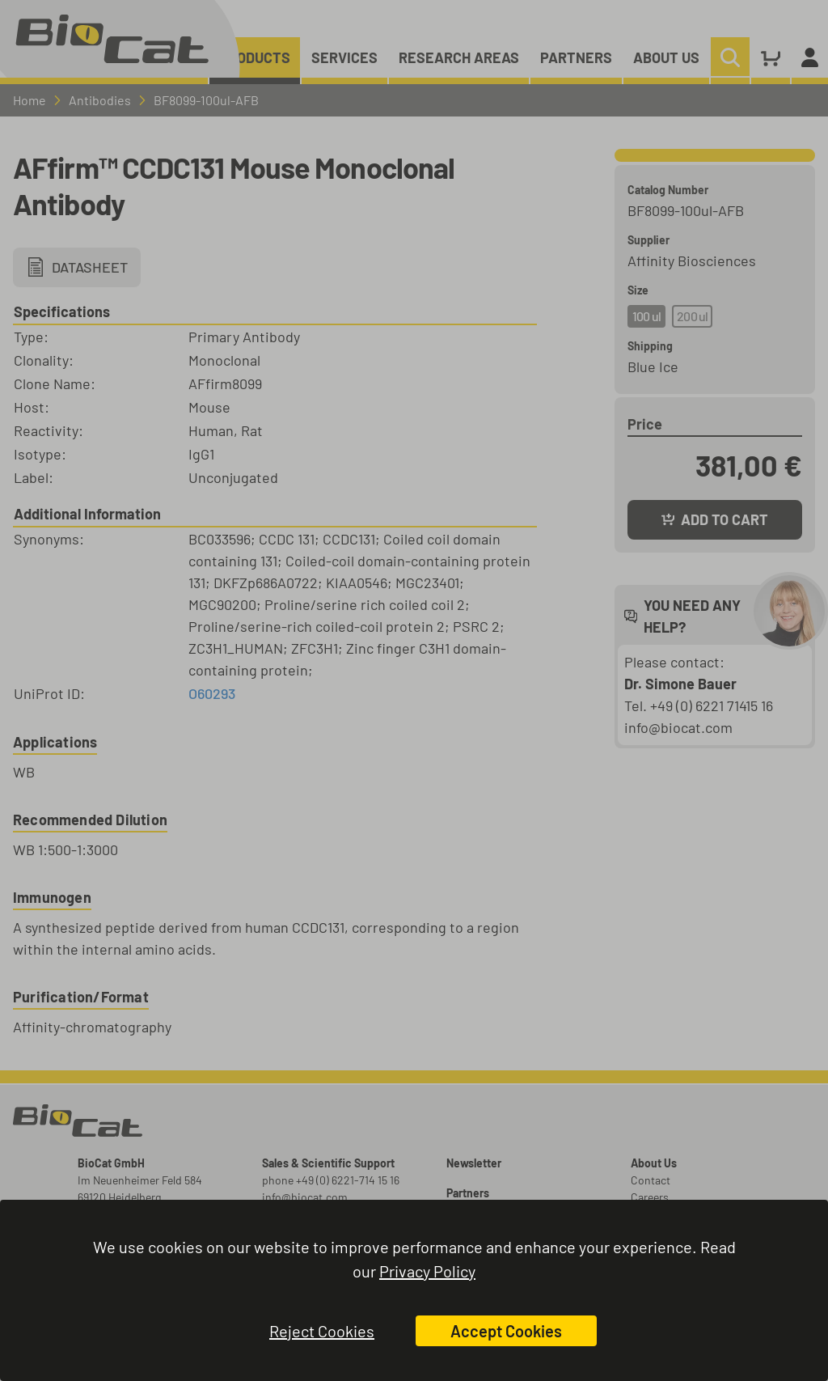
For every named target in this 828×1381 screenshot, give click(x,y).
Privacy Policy (427, 1271)
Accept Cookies (506, 1331)
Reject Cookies (321, 1331)
